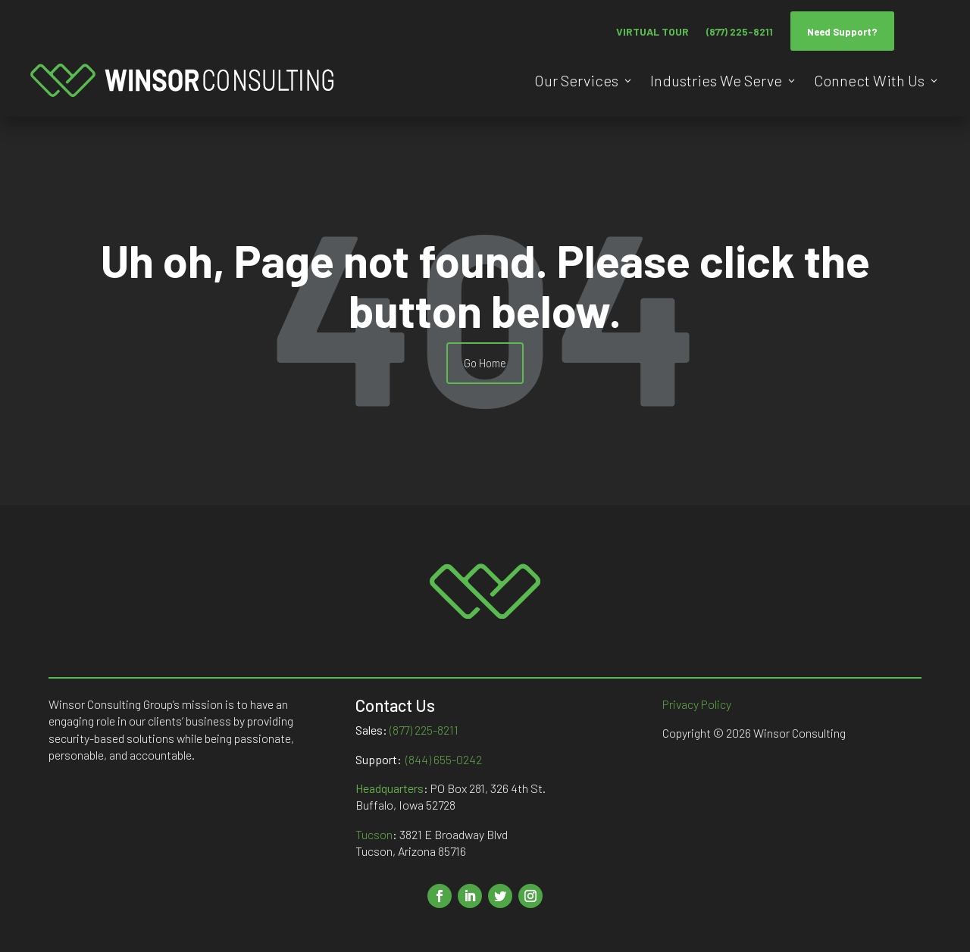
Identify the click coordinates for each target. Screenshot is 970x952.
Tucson (374, 834)
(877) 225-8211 (739, 32)
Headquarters (389, 788)
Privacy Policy (696, 704)
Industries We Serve (716, 80)
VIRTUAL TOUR (652, 31)
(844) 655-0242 (443, 759)
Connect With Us (869, 80)
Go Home (485, 363)
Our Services (576, 80)
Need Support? (842, 32)
